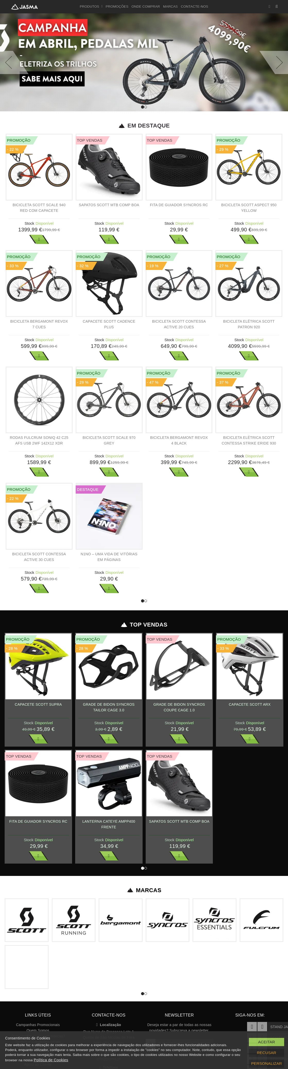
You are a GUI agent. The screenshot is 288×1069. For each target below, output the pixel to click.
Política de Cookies (51, 1060)
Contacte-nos (194, 6)
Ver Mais (39, 239)
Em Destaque (144, 125)
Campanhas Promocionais (38, 1025)
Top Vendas (144, 624)
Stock (29, 223)
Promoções (117, 6)
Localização (108, 1025)
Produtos (91, 7)
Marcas (170, 6)
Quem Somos (38, 1030)
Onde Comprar (146, 6)
